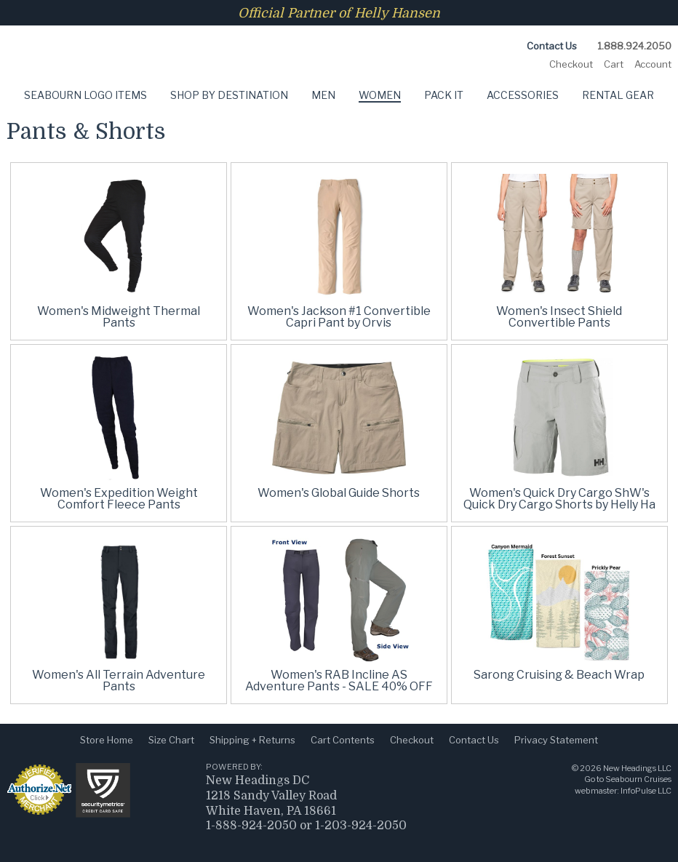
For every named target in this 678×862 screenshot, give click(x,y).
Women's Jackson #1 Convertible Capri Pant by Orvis (339, 317)
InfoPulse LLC (646, 791)
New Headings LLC (637, 768)
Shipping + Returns (252, 740)
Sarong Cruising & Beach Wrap (559, 675)
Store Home (106, 740)
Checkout (571, 64)
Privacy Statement (556, 740)
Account (652, 64)
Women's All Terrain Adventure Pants (118, 680)
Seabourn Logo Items (85, 95)
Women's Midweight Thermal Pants (118, 317)
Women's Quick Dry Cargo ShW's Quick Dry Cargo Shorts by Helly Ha (559, 498)
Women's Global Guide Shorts (339, 493)
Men (323, 95)
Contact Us (552, 46)
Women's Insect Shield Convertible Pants (559, 317)
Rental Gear (618, 95)
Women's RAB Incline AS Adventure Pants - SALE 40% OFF (339, 680)
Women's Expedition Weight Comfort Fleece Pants (119, 498)
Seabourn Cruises (638, 779)
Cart (613, 64)
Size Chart (171, 740)
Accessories (523, 95)
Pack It (443, 95)
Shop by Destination (229, 95)
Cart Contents (343, 740)
